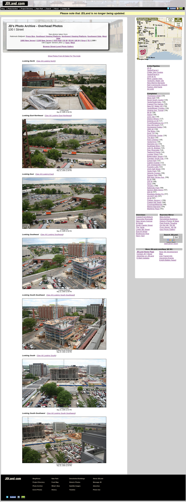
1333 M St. (151, 76)
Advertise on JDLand (145, 256)
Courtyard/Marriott (154, 204)
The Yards (140, 227)
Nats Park (39, 8)
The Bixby (151, 131)
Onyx (83, 40)
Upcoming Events (166, 258)
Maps (176, 221)
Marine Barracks (154, 207)
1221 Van (151, 117)
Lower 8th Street (143, 229)
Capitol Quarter (153, 163)
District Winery (153, 119)
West (73, 43)
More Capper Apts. (155, 79)
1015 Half (57, 40)
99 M (149, 112)
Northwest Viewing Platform (74, 36)
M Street (139, 223)
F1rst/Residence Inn (155, 123)
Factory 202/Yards (154, 87)
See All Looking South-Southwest (61, 413)
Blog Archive (165, 217)
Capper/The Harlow (155, 104)
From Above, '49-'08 (168, 227)
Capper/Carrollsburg (144, 217)
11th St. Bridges (153, 148)
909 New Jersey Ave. (155, 177)
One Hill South (153, 125)
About (56, 8)
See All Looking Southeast (52, 234)
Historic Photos (166, 221)
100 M (77, 40)
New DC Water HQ (155, 106)
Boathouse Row (142, 234)
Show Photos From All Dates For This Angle (64, 56)
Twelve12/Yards (153, 152)
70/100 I (150, 186)
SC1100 (150, 89)
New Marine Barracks (156, 83)
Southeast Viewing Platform (48, 36)
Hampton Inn (152, 144)
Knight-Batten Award (167, 260)
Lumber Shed (152, 154)
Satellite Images (75, 486)
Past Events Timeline (168, 223)
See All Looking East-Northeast (58, 115)
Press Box (30, 36)
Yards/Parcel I (153, 70)
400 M (149, 192)
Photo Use (96, 490)
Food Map (55, 482)
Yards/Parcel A (153, 74)
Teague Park (152, 175)
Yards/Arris (151, 142)
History (54, 490)
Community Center (155, 135)
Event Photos (37, 490)
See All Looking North (46, 61)
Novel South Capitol (155, 100)
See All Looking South (46, 355)
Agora (149, 115)
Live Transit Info (165, 256)
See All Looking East (44, 174)
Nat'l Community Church (157, 85)
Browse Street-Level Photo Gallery (58, 46)
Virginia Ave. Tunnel (155, 110)
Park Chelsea (152, 140)
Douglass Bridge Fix (155, 194)
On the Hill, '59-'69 (167, 225)
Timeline (72, 490)
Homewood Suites (154, 127)
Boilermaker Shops (155, 156)
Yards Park (151, 171)
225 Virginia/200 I (154, 165)
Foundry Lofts (152, 167)
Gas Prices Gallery (167, 229)
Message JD (97, 482)
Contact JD (66, 8)
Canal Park (151, 161)
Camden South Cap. (155, 158)
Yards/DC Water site (155, 81)
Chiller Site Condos (155, 72)
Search (48, 8)
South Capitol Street (144, 225)
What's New (56, 486)
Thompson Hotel (154, 96)
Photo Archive (13, 8)
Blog (3, 8)
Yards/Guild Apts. (154, 102)
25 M (149, 68)
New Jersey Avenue (144, 221)
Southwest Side (94, 36)
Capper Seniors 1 (154, 200)
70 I (88, 40)
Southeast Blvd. (153, 146)
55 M (71, 40)
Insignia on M (152, 121)
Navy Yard (140, 236)
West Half (151, 98)
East (67, 43)
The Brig (150, 138)
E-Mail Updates (143, 258)
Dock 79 (150, 133)
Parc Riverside (153, 150)
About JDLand (98, 478)
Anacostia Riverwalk (144, 219)
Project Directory (27, 8)
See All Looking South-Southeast (60, 295)
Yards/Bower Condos (155, 108)
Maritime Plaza (153, 209)
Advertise (96, 486)
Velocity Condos (153, 173)
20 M (65, 40)
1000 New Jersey (27, 40)
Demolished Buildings (168, 219)
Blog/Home (36, 478)
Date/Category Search (171, 243)
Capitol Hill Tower (154, 202)
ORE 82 (150, 129)
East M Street (141, 232)
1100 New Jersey (44, 40)
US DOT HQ (152, 196)
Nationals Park (153, 188)
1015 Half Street (153, 169)
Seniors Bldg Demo (155, 190)
